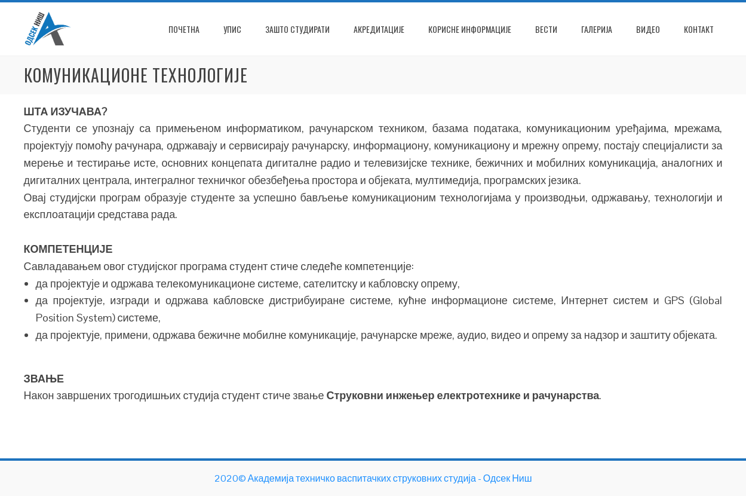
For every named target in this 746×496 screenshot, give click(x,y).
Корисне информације (469, 29)
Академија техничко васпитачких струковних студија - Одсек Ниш (390, 478)
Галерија (596, 29)
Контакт (699, 29)
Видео (648, 29)
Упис (232, 29)
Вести (546, 29)
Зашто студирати (297, 29)
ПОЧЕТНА (183, 29)
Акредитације (379, 29)
